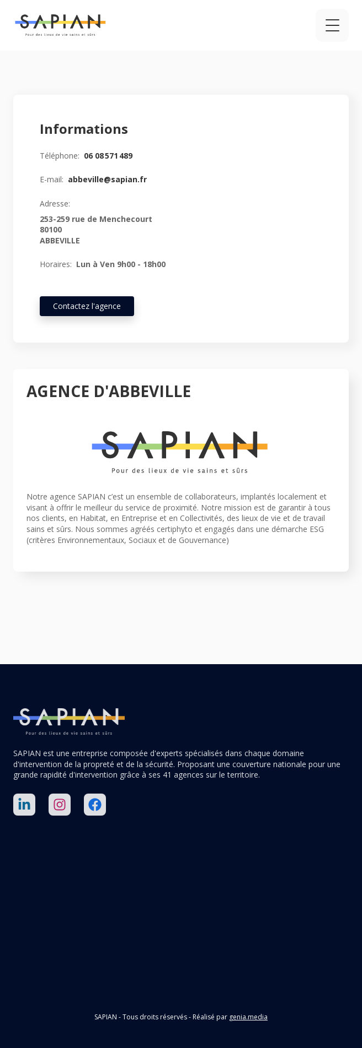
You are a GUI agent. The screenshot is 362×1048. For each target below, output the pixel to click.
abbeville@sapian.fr (107, 179)
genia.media (248, 1017)
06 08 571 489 (108, 155)
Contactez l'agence (87, 306)
